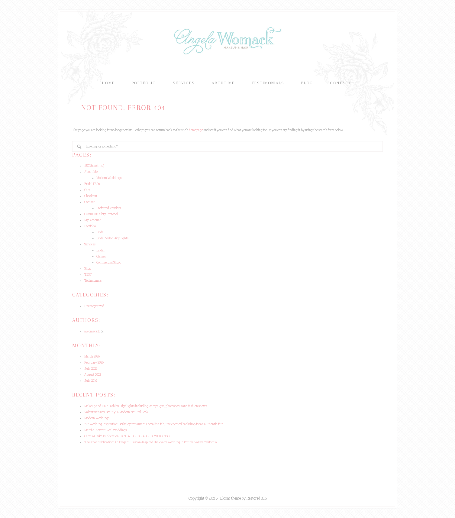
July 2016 (90, 381)
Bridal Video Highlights (112, 238)
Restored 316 (257, 498)
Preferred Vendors (108, 208)
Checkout (90, 196)
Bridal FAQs (92, 184)
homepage (196, 130)
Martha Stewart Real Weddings (105, 430)
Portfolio (90, 226)
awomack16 (92, 331)
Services (89, 244)
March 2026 (92, 356)
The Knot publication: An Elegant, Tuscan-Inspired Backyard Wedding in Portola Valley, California (150, 442)
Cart (87, 190)
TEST (88, 275)
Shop (87, 268)
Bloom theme (230, 498)
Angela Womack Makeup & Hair (227, 40)
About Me (91, 172)
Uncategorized (94, 306)
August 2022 (92, 375)
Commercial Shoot (108, 262)
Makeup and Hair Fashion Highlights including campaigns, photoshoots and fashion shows (145, 406)
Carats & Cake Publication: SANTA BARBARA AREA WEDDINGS (126, 436)
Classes (101, 256)
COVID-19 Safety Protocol (101, 214)
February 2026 (94, 362)
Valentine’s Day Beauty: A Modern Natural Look (116, 412)
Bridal (100, 232)
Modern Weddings (108, 178)
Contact (89, 202)
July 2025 (90, 369)
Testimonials (93, 281)
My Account (92, 220)
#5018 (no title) (94, 166)
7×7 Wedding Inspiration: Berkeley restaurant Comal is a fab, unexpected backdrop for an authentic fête (153, 424)
